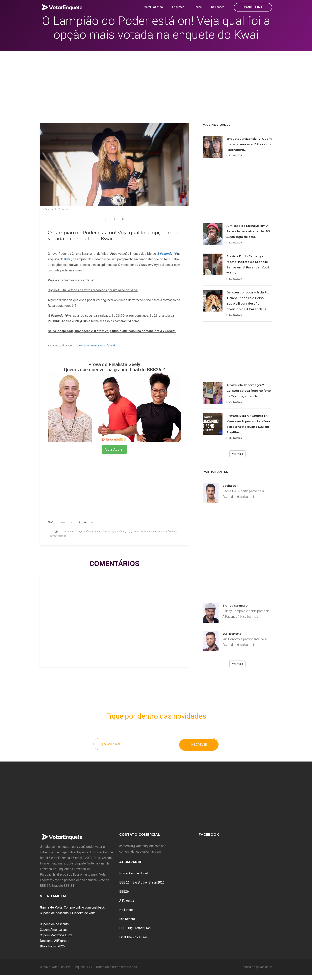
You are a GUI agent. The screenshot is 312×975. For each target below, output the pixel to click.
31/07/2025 (234, 402)
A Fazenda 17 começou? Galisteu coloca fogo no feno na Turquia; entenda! (248, 390)
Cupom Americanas (53, 930)
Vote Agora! (114, 449)
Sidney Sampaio (234, 605)
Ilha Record (127, 919)
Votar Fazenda (153, 7)
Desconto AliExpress (54, 941)
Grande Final (253, 7)
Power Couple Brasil (133, 873)
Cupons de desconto (54, 924)
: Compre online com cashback (72, 907)
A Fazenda (126, 901)
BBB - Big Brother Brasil (135, 928)
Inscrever (199, 744)
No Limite (126, 910)
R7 (92, 522)
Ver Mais (237, 453)
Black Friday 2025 (52, 946)
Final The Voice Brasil (134, 937)
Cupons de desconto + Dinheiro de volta (67, 913)
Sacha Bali (230, 486)
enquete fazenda (89, 345)
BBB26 (124, 891)
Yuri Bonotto (232, 634)
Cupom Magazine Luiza (56, 935)
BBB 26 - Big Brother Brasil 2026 (142, 882)
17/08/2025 (234, 314)
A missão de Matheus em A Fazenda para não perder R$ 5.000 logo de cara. (248, 231)
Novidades (217, 7)
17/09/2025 (234, 155)
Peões (198, 7)
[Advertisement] (156, 80)
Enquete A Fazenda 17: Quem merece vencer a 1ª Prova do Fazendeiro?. (249, 144)
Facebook (209, 835)
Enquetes (178, 7)
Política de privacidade (256, 967)
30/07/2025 (234, 438)
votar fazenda (108, 345)
